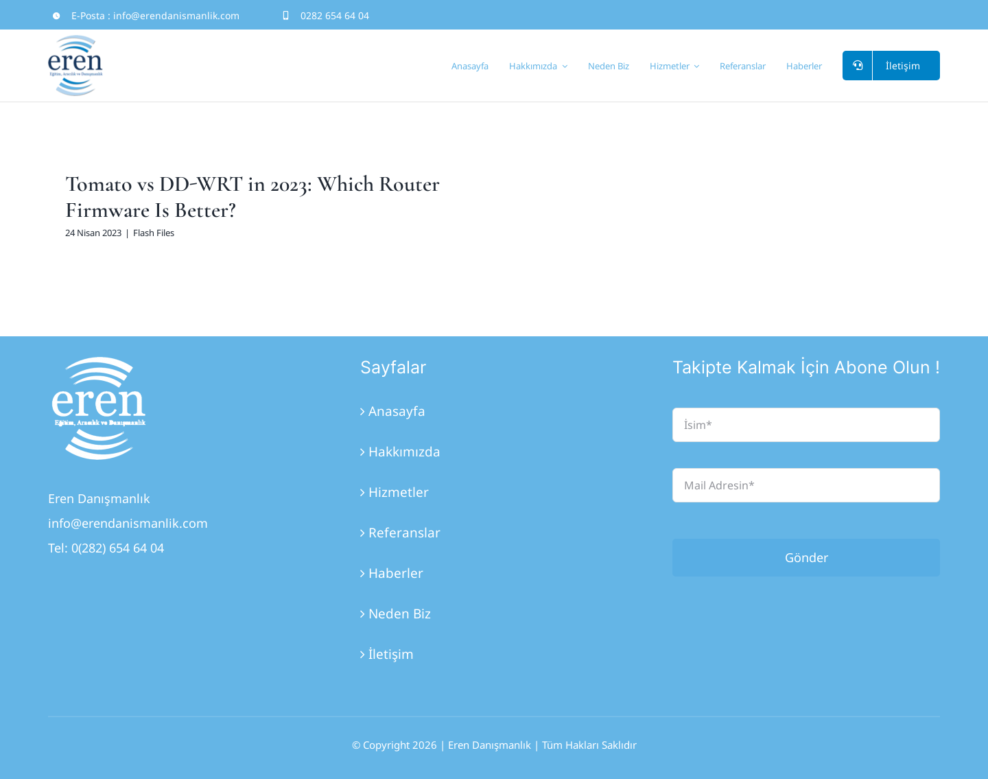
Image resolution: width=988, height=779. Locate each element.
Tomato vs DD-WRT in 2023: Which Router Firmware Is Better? (252, 196)
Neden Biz (399, 614)
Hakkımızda (404, 452)
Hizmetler (398, 492)
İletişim (391, 654)
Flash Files (153, 232)
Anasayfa (396, 411)
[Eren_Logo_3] (99, 363)
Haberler (395, 573)
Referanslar (404, 533)
